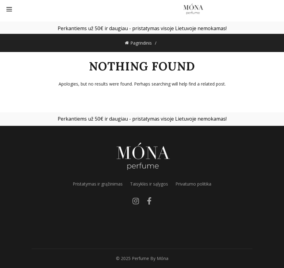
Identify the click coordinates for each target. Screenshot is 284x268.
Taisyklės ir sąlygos (149, 184)
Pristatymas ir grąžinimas (98, 184)
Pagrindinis (141, 43)
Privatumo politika (193, 184)
